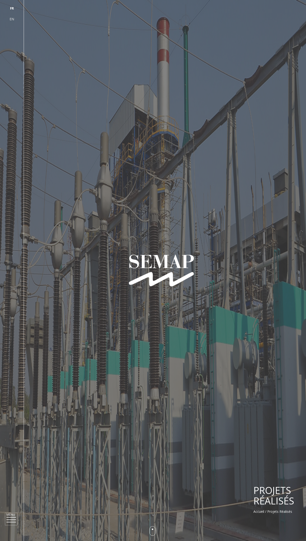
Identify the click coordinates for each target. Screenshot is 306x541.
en (12, 19)
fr (12, 8)
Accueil (258, 511)
